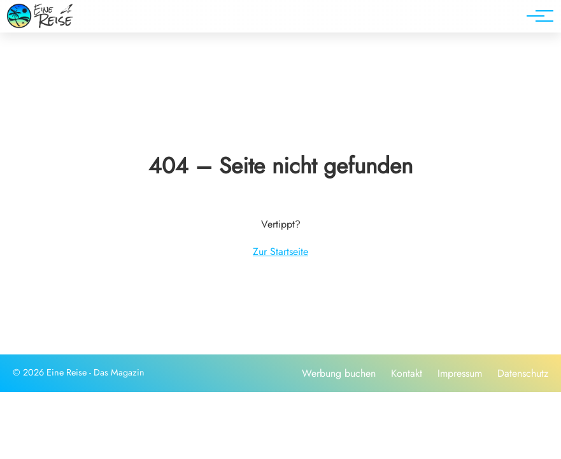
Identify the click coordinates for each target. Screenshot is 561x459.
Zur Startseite (280, 251)
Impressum (459, 373)
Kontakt (406, 373)
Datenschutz (522, 373)
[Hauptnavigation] (536, 16)
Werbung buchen (339, 373)
